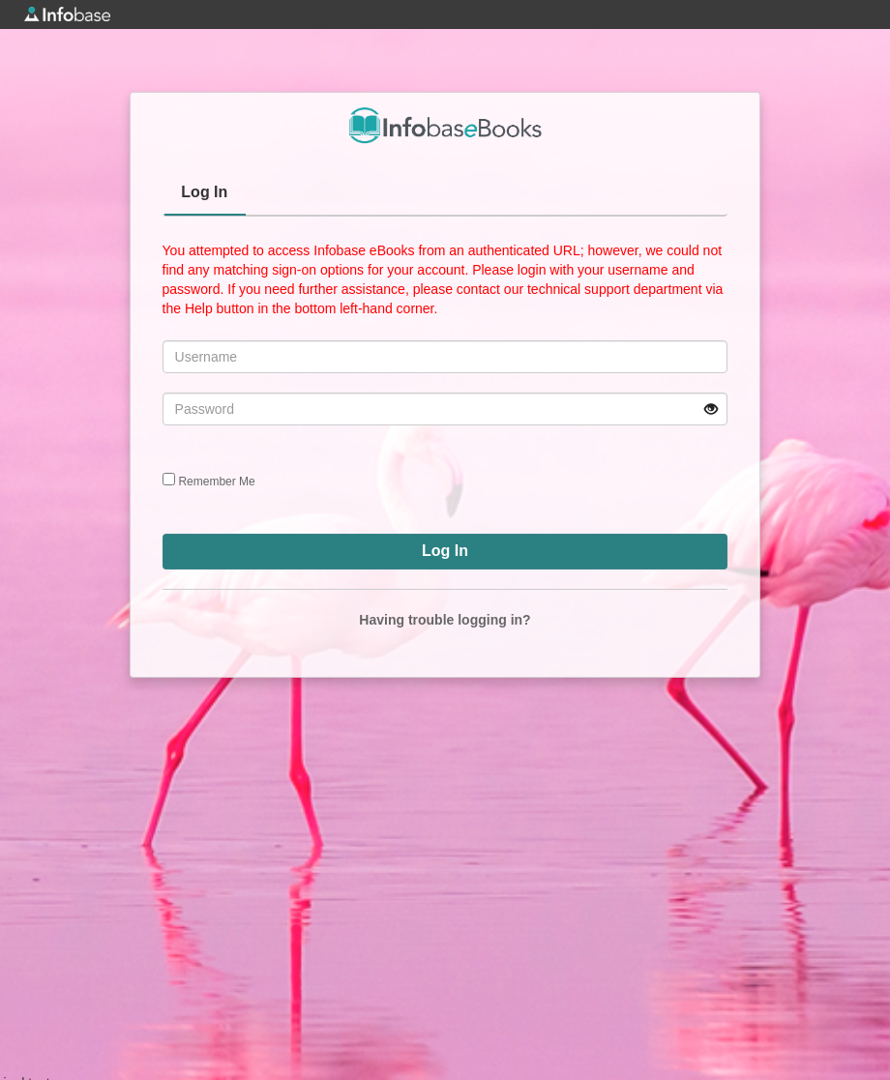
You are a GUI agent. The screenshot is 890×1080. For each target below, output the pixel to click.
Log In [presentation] (204, 192)
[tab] (205, 194)
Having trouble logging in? (444, 620)
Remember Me (216, 481)
